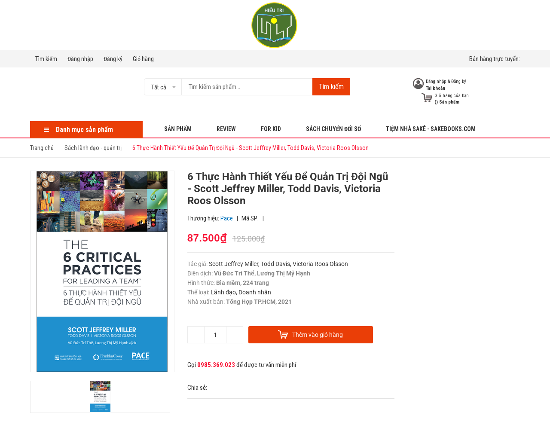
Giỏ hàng (143, 58)
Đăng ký (113, 58)
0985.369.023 (216, 365)
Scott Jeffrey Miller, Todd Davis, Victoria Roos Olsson (278, 263)
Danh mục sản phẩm (84, 129)
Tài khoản (435, 88)
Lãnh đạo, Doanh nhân (241, 292)
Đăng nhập (80, 58)
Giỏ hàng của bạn (451, 95)
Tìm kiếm (46, 58)
